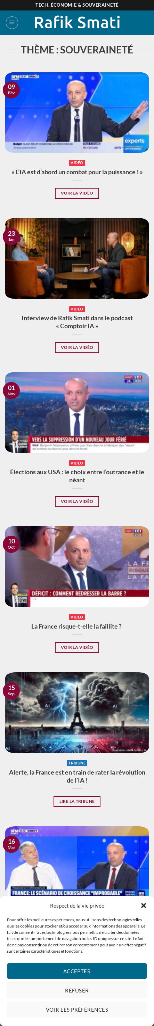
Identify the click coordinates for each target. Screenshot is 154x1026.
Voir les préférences (77, 1009)
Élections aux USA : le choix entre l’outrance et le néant (77, 476)
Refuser (77, 990)
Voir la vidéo (77, 193)
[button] (143, 905)
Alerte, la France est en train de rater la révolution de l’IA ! (77, 776)
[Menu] (12, 22)
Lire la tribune (77, 801)
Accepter (77, 971)
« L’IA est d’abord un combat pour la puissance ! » (77, 172)
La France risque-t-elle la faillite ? (77, 626)
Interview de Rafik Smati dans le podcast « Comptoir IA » (77, 322)
